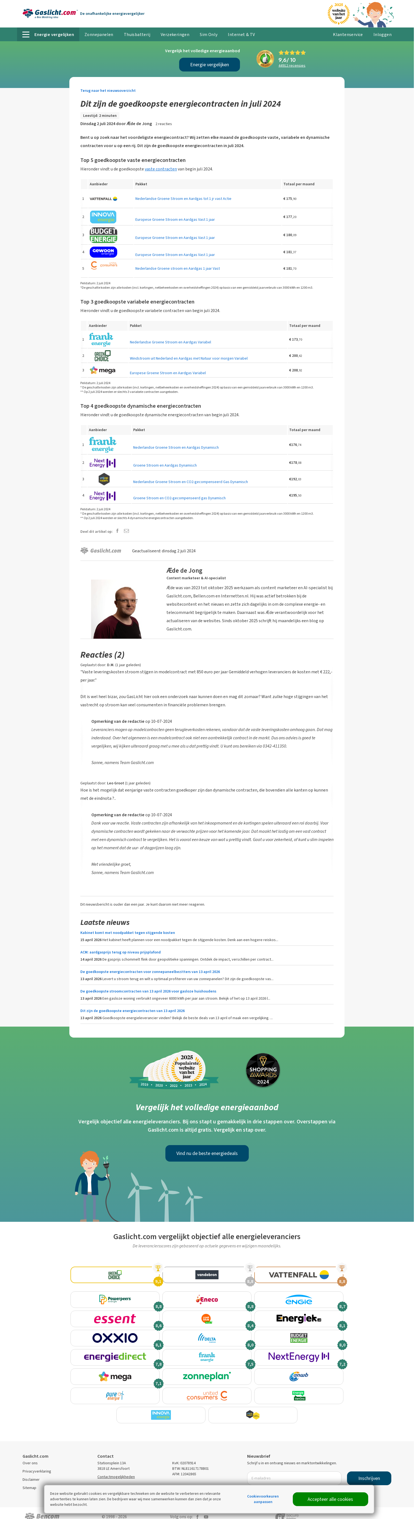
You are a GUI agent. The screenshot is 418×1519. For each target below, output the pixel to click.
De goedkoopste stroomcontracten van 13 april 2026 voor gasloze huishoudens (148, 991)
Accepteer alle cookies (330, 1499)
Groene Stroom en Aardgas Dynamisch (165, 465)
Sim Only (208, 34)
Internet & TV (241, 34)
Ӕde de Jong (139, 123)
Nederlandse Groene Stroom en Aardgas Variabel (170, 342)
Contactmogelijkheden (116, 1468)
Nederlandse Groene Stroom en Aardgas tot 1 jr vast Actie (183, 198)
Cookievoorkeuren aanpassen (263, 1499)
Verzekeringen (175, 34)
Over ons (30, 1454)
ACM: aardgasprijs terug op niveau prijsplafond (120, 952)
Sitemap (29, 1479)
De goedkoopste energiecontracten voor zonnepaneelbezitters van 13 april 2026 (150, 971)
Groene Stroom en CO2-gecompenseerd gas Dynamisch (179, 498)
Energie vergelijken (209, 64)
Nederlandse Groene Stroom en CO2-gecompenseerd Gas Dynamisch (190, 481)
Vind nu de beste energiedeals (207, 1153)
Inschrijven (369, 1470)
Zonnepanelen (98, 34)
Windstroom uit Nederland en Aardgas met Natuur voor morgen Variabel (189, 358)
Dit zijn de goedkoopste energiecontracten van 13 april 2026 (132, 1010)
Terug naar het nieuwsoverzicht (108, 90)
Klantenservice (348, 34)
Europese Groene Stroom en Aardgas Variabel (168, 373)
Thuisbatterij (137, 34)
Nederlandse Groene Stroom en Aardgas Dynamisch (176, 447)
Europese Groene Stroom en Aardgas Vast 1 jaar (175, 219)
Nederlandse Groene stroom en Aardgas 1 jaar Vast (177, 268)
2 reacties (163, 123)
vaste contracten (161, 169)
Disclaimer (31, 1471)
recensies (291, 65)
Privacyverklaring (37, 1463)
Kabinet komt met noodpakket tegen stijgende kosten (127, 932)
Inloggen (382, 34)
